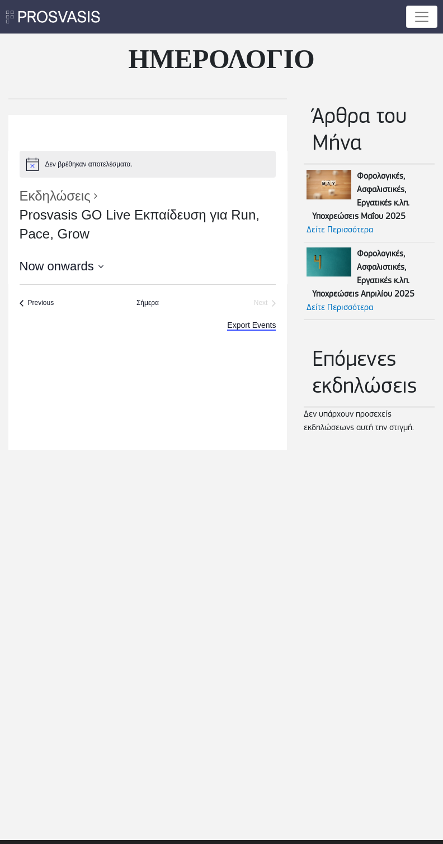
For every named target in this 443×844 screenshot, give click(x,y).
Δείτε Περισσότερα (340, 230)
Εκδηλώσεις (55, 195)
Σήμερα (147, 303)
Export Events (251, 325)
